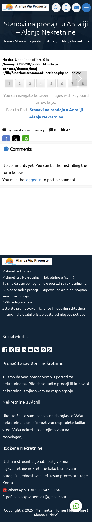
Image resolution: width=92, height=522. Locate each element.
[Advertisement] (39, 221)
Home (7, 41)
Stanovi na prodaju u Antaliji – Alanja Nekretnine (52, 41)
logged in (33, 179)
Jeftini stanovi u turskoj (26, 130)
